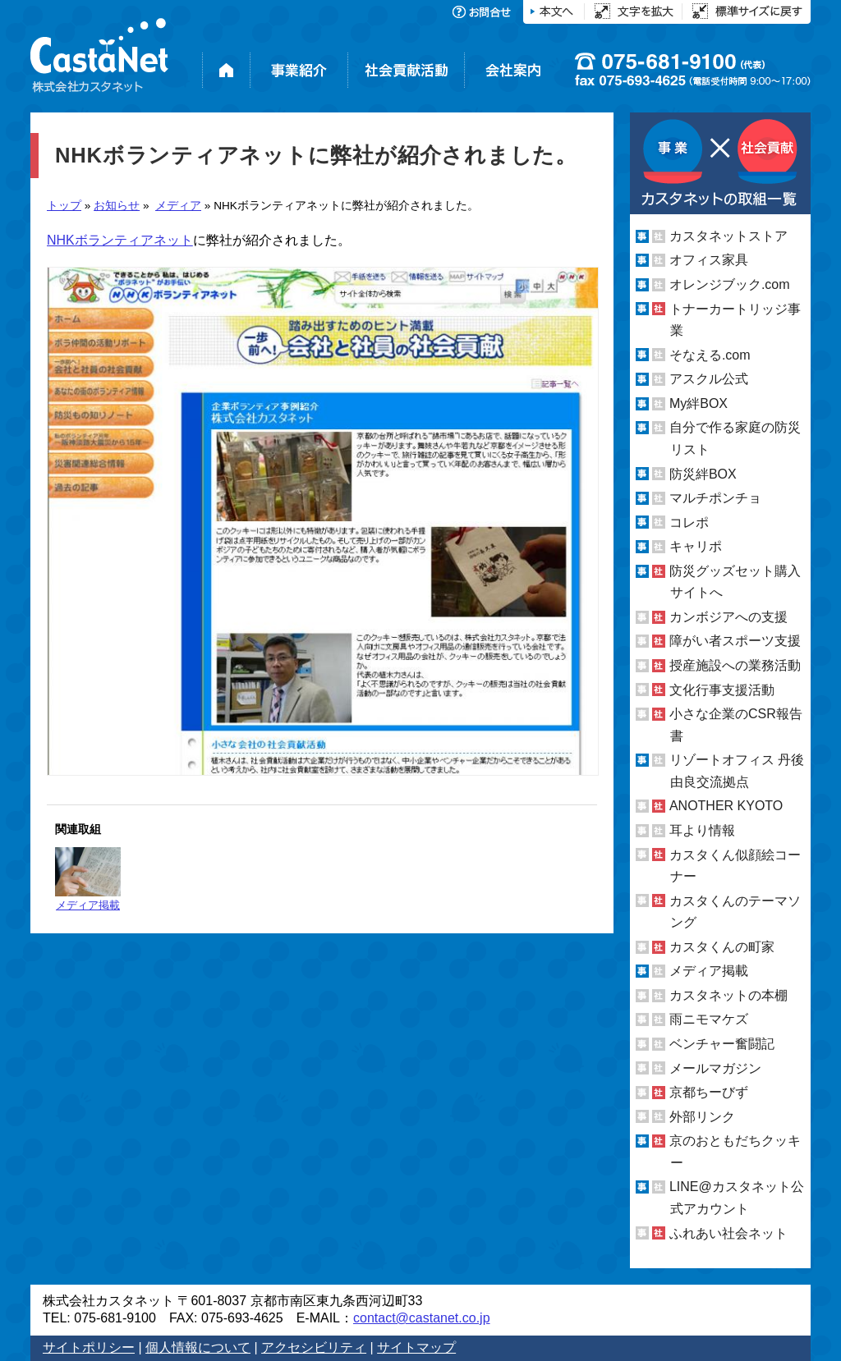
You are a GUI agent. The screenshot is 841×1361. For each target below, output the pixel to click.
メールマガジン (715, 1068)
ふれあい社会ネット (728, 1233)
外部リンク (702, 1117)
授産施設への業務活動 (735, 665)
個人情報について (197, 1347)
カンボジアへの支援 (728, 617)
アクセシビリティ (313, 1347)
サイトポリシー (89, 1347)
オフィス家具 (708, 260)
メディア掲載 (88, 879)
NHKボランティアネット (120, 240)
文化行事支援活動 (721, 690)
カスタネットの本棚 (728, 995)
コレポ (689, 522)
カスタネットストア (728, 236)
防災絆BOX (703, 473)
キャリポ (695, 546)
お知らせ (117, 205)
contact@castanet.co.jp (421, 1318)
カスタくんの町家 (721, 947)
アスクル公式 (708, 379)
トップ (64, 205)
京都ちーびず (708, 1092)
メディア (178, 205)
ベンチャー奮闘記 (721, 1044)
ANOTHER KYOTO (726, 806)
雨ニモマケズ (708, 1019)
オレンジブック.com (729, 284)
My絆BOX (698, 403)
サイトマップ (416, 1347)
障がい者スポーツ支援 (735, 641)
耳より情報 (702, 830)
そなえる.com (710, 355)
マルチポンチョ (715, 498)
